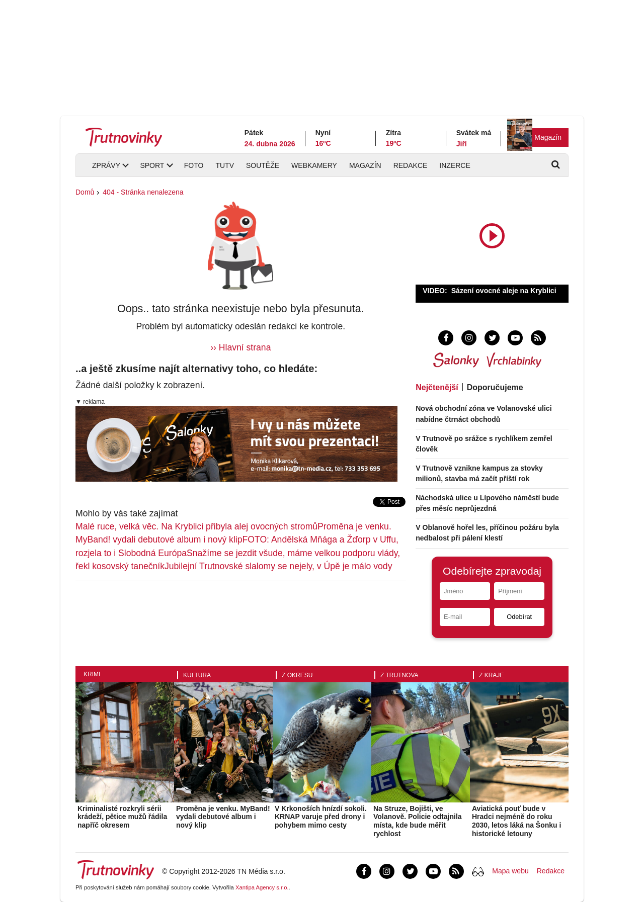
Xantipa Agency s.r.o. (262, 887)
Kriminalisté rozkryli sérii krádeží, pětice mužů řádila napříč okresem (122, 817)
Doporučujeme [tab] (495, 387)
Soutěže (262, 165)
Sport (152, 165)
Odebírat (519, 616)
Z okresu (297, 675)
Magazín (547, 137)
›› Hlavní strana (240, 347)
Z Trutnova (399, 675)
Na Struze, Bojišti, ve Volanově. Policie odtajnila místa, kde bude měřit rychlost (417, 821)
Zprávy (106, 165)
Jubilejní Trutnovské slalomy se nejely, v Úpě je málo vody (278, 566)
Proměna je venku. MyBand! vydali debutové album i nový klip (223, 817)
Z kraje (491, 675)
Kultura (197, 675)
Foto (194, 165)
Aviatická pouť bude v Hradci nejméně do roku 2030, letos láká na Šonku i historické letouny (516, 821)
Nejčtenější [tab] (437, 387)
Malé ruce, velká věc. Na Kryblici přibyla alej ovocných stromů (196, 526)
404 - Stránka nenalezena (143, 192)
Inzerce (454, 165)
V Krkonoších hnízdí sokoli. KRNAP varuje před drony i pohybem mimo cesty (321, 817)
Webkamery (314, 165)
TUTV (224, 165)
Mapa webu (510, 871)
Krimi (92, 674)
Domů (84, 192)
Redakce (410, 165)
